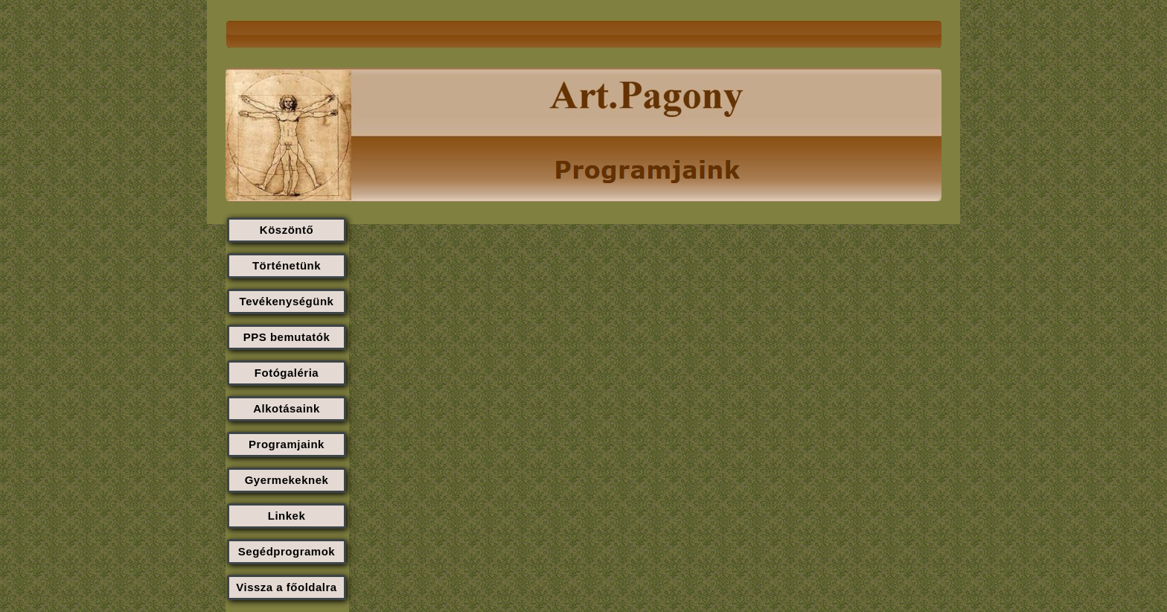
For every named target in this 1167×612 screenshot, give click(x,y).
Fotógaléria (287, 372)
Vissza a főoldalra (286, 587)
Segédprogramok (286, 551)
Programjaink (286, 444)
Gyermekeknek (287, 480)
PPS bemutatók (286, 337)
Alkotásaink (286, 408)
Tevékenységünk (287, 301)
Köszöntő (286, 229)
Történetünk (286, 265)
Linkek (287, 515)
